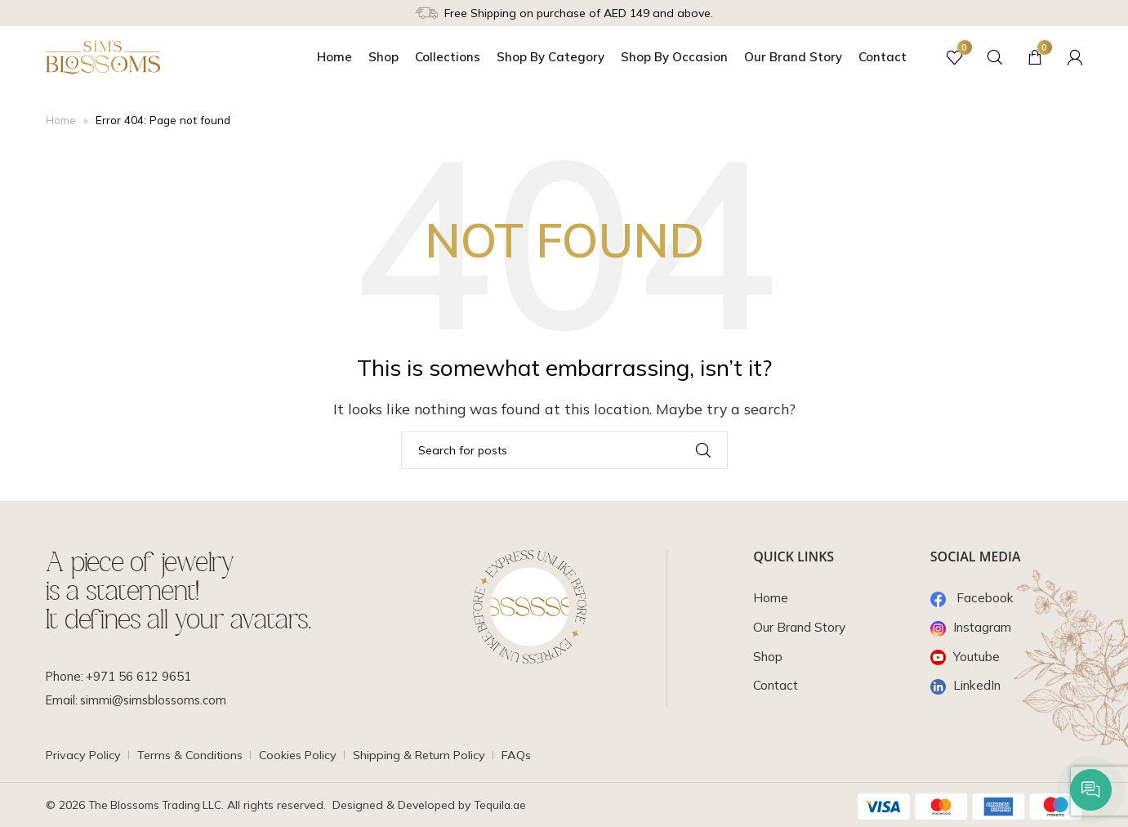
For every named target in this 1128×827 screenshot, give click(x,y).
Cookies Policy (307, 755)
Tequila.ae (509, 805)
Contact (776, 685)
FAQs (533, 755)
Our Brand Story (800, 627)
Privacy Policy (85, 755)
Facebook (973, 597)
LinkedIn (968, 685)
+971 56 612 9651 (140, 676)
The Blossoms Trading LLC (158, 805)
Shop (769, 656)
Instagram (972, 627)
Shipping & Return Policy (433, 755)
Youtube (965, 656)
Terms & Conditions (195, 755)
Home (61, 120)
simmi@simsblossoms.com (157, 701)
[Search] (987, 57)
